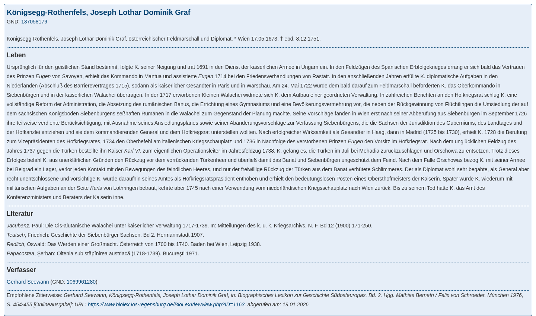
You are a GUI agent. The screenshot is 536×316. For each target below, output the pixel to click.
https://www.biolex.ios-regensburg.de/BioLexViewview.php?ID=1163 (166, 304)
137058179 (34, 22)
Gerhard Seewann (28, 282)
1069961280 (81, 282)
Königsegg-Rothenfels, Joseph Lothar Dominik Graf (98, 12)
